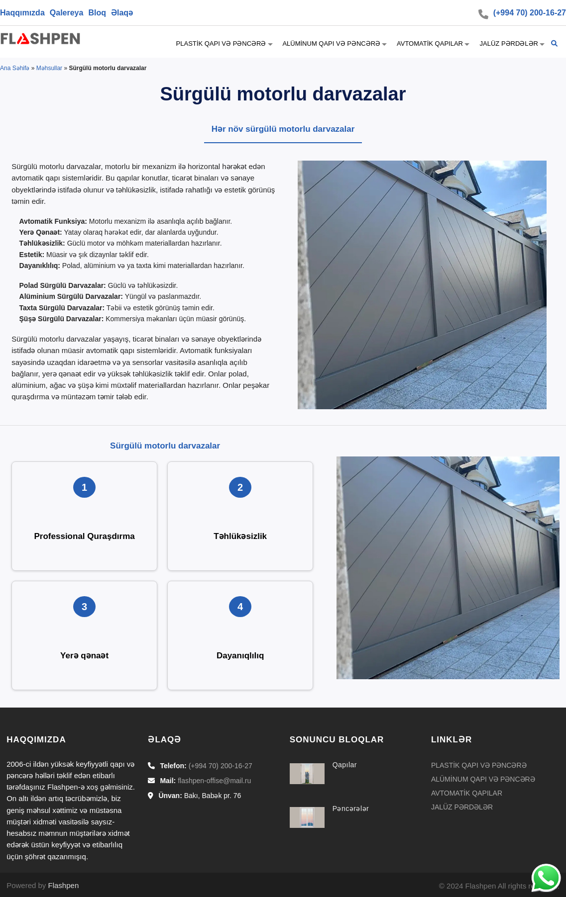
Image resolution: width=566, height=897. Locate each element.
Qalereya (67, 12)
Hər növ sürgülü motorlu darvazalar (283, 129)
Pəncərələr (351, 808)
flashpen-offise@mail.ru (214, 781)
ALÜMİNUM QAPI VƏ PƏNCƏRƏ (331, 43)
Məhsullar (49, 68)
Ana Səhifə (14, 68)
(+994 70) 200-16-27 (529, 12)
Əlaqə (122, 12)
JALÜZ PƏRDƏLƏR (508, 43)
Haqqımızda (22, 12)
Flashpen (63, 885)
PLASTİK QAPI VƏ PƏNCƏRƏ (220, 43)
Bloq (97, 12)
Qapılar (345, 765)
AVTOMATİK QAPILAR (429, 43)
